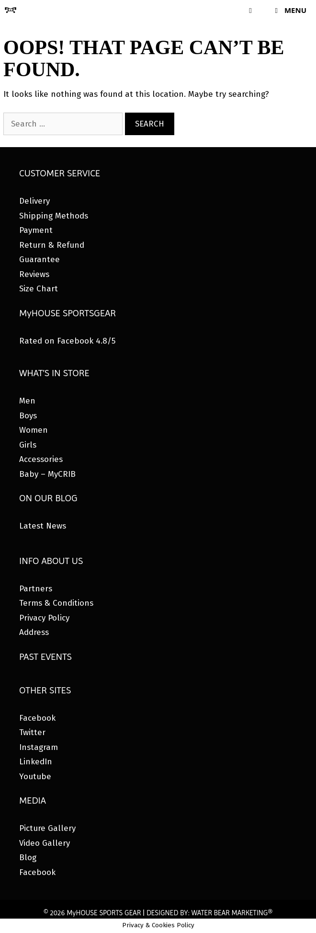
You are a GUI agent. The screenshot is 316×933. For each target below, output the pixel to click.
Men (27, 401)
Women (33, 430)
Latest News (42, 526)
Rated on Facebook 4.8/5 (67, 341)
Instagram (38, 747)
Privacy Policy (44, 618)
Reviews (34, 274)
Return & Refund (51, 245)
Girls (27, 445)
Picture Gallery (47, 828)
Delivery (34, 201)
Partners (35, 589)
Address (34, 632)
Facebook (37, 718)
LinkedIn (35, 762)
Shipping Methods (53, 216)
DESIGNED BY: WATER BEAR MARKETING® (209, 913)
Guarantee (39, 259)
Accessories (41, 459)
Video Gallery (44, 843)
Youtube (35, 777)
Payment (36, 230)
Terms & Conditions (56, 603)
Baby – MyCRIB (47, 474)
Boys (28, 416)
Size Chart (38, 289)
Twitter (32, 732)
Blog (27, 857)
